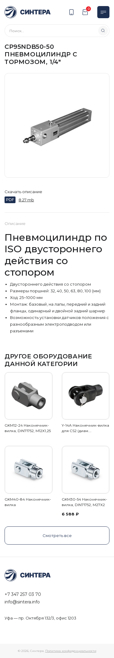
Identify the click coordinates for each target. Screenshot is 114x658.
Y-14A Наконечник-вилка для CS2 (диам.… (85, 428)
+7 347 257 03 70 (23, 594)
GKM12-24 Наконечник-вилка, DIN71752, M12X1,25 (28, 428)
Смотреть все (57, 535)
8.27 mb (26, 199)
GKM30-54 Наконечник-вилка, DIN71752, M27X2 (84, 502)
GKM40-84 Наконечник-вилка (28, 502)
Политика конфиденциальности (70, 651)
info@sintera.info (22, 601)
